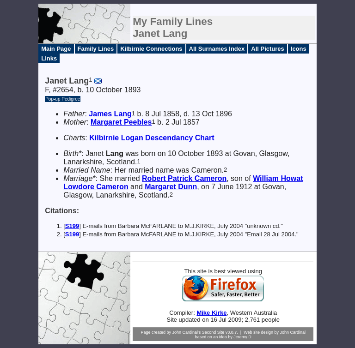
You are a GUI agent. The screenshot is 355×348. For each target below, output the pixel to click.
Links (49, 58)
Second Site (213, 332)
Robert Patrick (184, 178)
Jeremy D (242, 337)
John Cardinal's (186, 332)
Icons (298, 48)
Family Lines (96, 48)
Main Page (56, 48)
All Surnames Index (217, 48)
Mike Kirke (211, 312)
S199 (72, 225)
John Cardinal (293, 332)
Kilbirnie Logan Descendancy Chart (151, 138)
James (110, 114)
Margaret (121, 122)
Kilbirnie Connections (151, 48)
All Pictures (267, 48)
